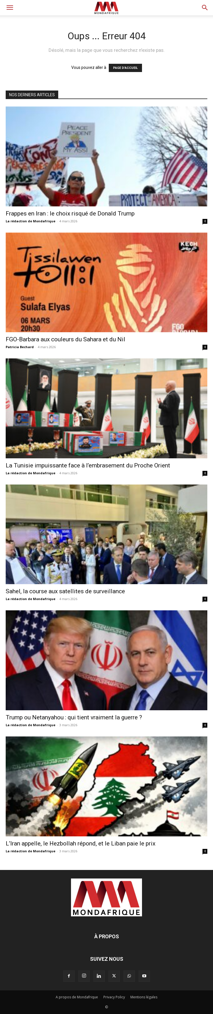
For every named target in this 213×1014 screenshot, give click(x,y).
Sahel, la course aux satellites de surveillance (65, 591)
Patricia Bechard (20, 347)
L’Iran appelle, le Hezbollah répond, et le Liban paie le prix (80, 843)
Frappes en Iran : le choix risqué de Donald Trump (70, 213)
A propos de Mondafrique (77, 997)
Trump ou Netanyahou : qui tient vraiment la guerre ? (74, 717)
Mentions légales (143, 997)
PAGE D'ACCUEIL (125, 68)
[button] (10, 7)
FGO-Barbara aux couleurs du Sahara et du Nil (65, 339)
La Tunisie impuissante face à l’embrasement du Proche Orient (88, 465)
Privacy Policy (114, 997)
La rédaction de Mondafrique (30, 221)
